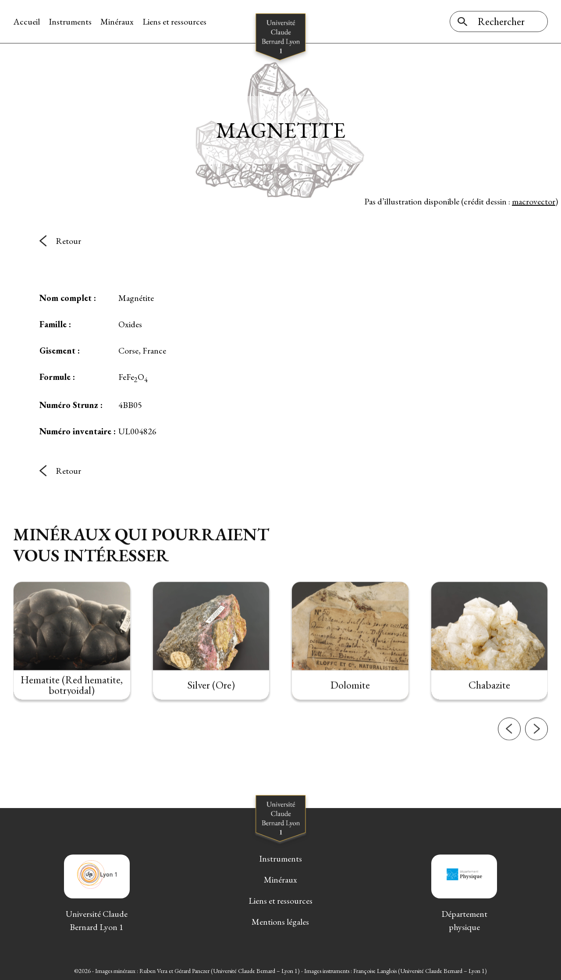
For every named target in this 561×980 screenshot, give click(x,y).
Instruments (70, 21)
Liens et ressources (174, 21)
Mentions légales (280, 921)
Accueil (26, 21)
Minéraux (117, 21)
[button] (509, 741)
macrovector (533, 201)
